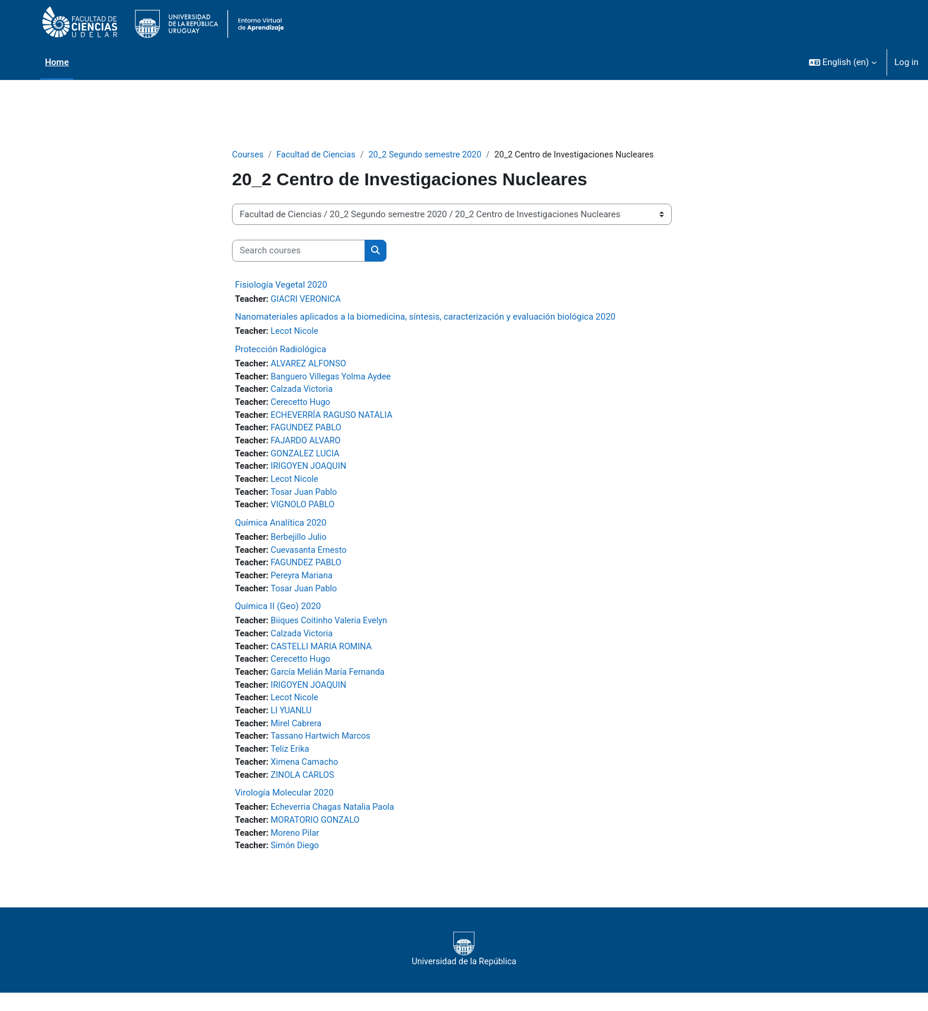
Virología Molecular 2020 (284, 809)
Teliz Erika (292, 764)
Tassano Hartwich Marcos (324, 751)
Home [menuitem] (57, 62)
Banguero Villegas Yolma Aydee (334, 379)
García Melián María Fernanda (331, 684)
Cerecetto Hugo (303, 405)
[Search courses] (298, 251)
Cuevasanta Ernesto (311, 558)
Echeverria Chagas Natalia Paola (336, 824)
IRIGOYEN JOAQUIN (311, 472)
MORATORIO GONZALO (318, 837)
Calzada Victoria (304, 392)
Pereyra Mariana (304, 584)
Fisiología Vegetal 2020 (281, 285)
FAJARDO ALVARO (308, 445)
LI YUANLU (293, 724)
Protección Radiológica (280, 351)
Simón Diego (297, 863)
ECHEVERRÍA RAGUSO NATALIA (335, 419)
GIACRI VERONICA (308, 300)
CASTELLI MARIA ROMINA (324, 657)
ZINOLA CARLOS (305, 790)
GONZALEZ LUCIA (308, 458)
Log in (906, 62)
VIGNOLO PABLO (305, 512)
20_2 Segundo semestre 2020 (431, 155)
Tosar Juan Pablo (306, 499)
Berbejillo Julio (301, 545)
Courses (248, 155)
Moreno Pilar (297, 850)
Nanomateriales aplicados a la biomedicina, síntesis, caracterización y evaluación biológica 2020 (425, 318)
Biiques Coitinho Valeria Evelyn (332, 631)
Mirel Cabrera (298, 737)
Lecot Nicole (296, 332)
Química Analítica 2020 (280, 530)
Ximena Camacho (307, 777)
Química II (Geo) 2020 (278, 616)
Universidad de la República (464, 967)
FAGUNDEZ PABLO (309, 432)
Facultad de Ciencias (318, 155)
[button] (843, 62)
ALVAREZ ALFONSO (311, 365)
